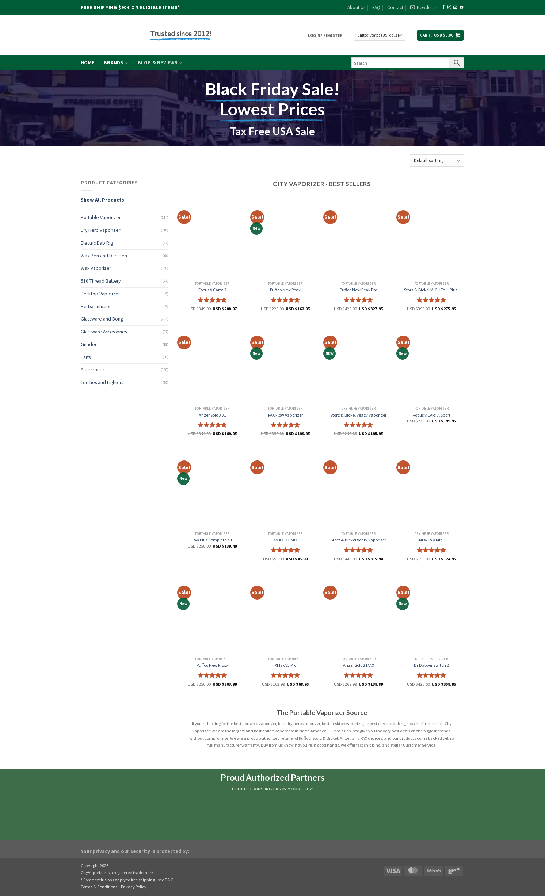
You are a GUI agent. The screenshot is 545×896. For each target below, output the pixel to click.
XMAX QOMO (285, 540)
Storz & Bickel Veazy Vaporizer (358, 415)
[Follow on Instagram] (449, 7)
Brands (116, 62)
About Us (356, 7)
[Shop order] (437, 160)
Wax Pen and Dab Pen (104, 256)
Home (87, 63)
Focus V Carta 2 (212, 289)
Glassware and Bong (102, 319)
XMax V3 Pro (285, 665)
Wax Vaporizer (96, 268)
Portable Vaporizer (101, 217)
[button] (423, 7)
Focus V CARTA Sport (431, 415)
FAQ (376, 7)
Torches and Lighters (102, 382)
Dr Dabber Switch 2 (431, 665)
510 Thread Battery (101, 281)
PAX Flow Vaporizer (285, 415)
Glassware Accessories (104, 332)
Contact (395, 7)
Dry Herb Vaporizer (100, 230)
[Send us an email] (455, 7)
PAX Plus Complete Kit (212, 540)
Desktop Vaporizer (100, 294)
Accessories (92, 370)
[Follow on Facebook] (443, 7)
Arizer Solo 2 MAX (358, 665)
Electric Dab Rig (97, 243)
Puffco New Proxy (212, 665)
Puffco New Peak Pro (358, 289)
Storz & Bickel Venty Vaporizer (358, 540)
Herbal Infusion (96, 306)
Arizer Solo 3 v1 (212, 415)
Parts (86, 357)
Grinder (88, 344)
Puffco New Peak (285, 289)
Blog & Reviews (160, 62)
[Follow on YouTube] (461, 7)
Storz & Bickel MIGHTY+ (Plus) (431, 289)
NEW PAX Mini (431, 540)
